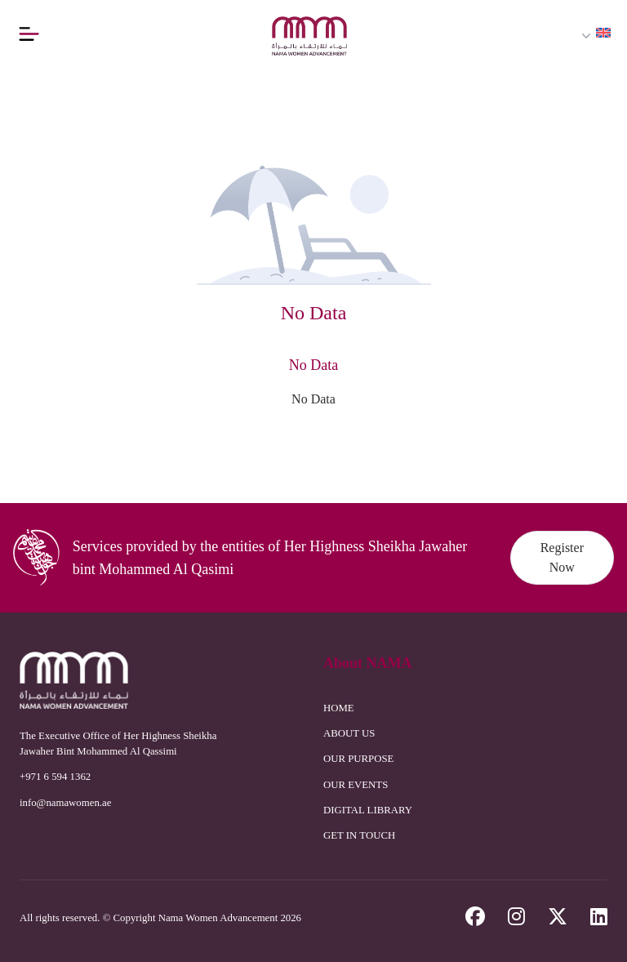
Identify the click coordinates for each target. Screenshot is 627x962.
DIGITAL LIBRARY (367, 810)
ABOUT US (349, 733)
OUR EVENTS (355, 785)
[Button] (28, 33)
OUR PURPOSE (358, 758)
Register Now (562, 557)
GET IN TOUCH (359, 835)
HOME (338, 708)
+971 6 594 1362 (55, 776)
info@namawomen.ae (65, 802)
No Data (313, 399)
